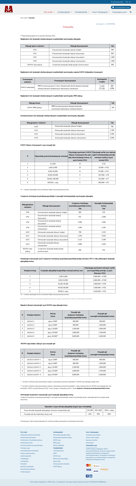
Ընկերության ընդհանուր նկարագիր (30, 435)
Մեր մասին (23, 18)
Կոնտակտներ (90, 442)
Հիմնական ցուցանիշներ (27, 466)
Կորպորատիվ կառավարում (28, 437)
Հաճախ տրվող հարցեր (92, 437)
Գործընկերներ (24, 458)
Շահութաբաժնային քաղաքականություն (31, 445)
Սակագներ (31, 18)
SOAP (55, 453)
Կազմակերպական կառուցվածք (29, 450)
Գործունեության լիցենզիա (27, 469)
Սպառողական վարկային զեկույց (62, 437)
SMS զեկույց (56, 442)
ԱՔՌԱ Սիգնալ (57, 466)
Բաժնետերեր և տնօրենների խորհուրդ (31, 440)
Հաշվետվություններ (25, 456)
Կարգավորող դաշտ (91, 445)
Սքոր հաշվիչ (57, 461)
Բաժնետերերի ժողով (26, 442)
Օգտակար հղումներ (91, 440)
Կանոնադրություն (25, 472)
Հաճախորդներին (58, 432)
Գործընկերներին (58, 448)
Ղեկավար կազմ (25, 448)
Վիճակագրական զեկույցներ (61, 464)
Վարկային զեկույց (58, 450)
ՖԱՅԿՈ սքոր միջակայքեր (60, 458)
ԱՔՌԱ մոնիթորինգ (58, 445)
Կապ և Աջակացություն (92, 432)
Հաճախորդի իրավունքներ (93, 435)
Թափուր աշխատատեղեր (27, 453)
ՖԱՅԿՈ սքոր (57, 440)
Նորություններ (24, 461)
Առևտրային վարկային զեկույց (61, 435)
